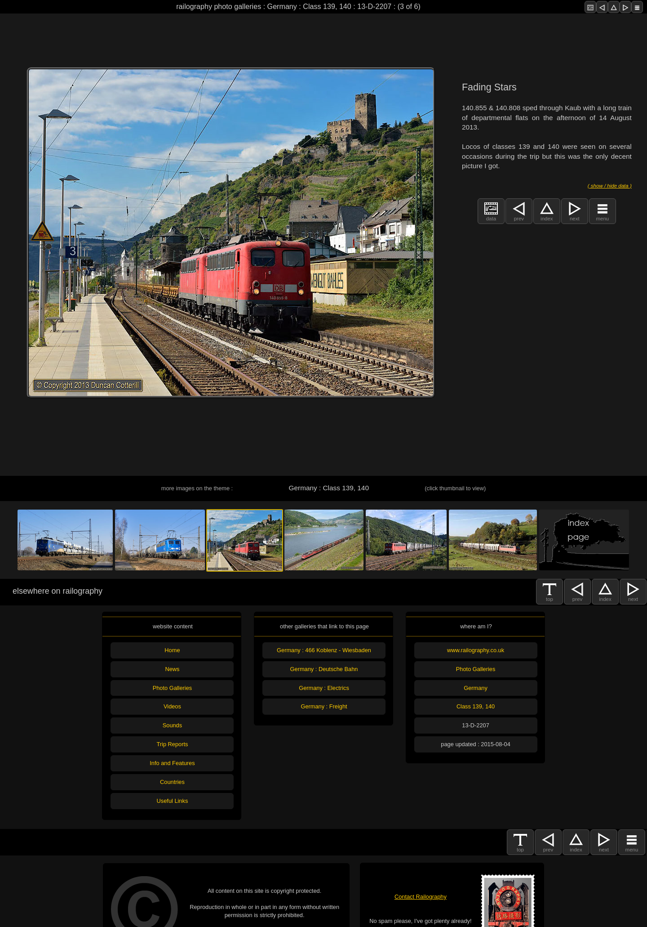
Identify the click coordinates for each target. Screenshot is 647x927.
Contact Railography (420, 896)
